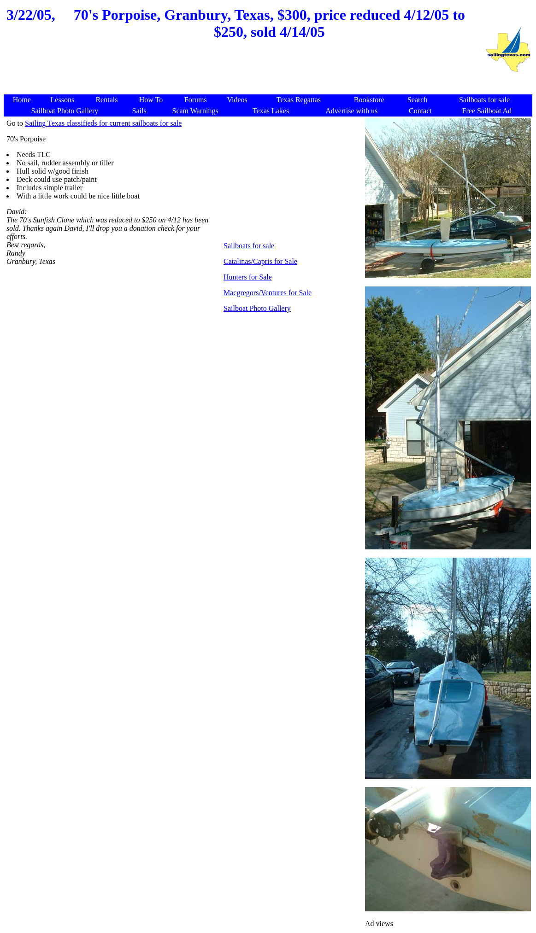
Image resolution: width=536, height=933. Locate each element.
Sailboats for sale (249, 246)
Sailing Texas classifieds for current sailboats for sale (103, 123)
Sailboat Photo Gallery (257, 308)
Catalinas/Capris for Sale (260, 261)
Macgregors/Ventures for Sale (268, 293)
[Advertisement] (244, 72)
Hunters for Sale (248, 277)
